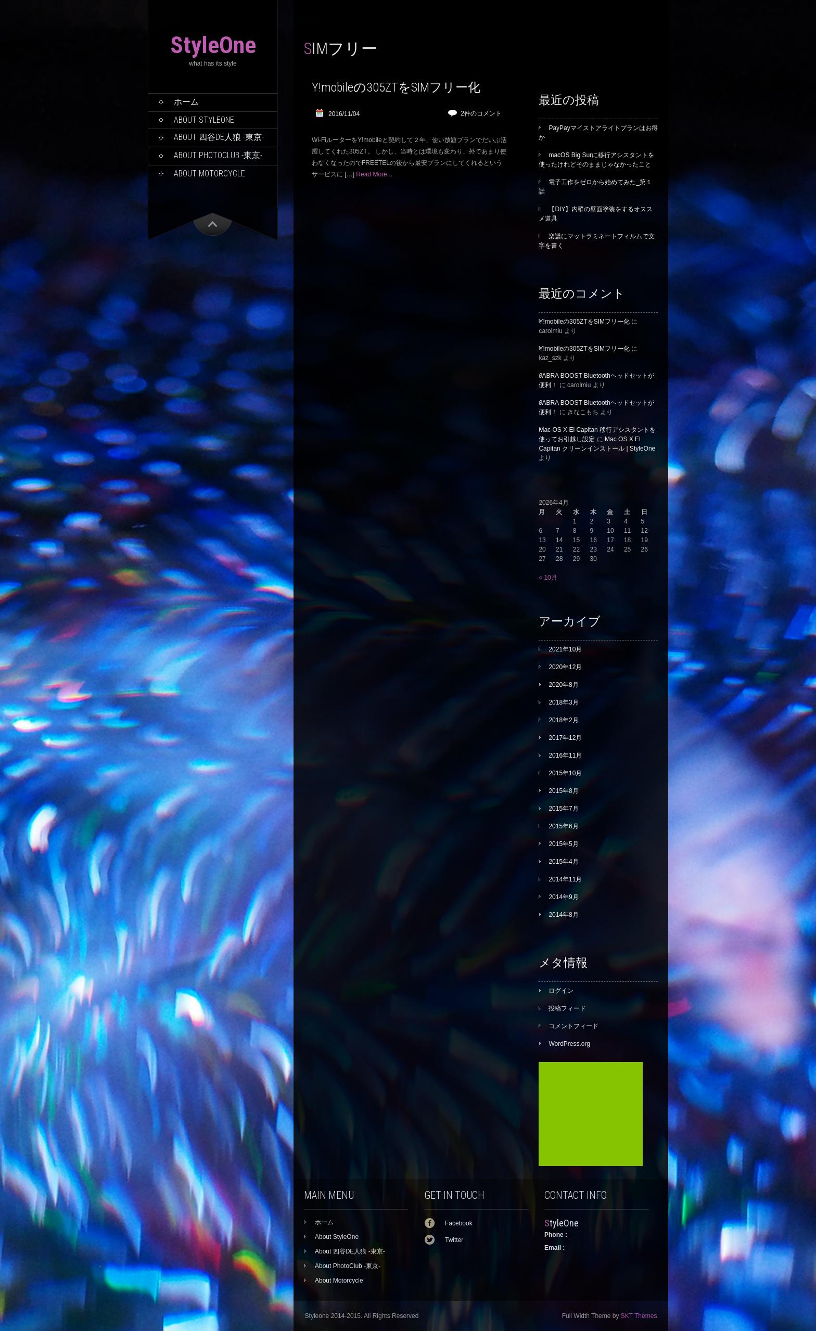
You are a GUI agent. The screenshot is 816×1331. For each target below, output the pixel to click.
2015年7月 (563, 808)
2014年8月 (563, 914)
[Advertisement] (591, 1114)
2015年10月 (565, 773)
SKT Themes (639, 1316)
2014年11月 (565, 879)
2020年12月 (565, 667)
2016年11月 (565, 755)
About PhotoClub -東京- (218, 155)
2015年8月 (563, 791)
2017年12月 (565, 737)
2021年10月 (565, 649)
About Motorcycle (209, 173)
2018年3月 (563, 702)
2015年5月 (563, 844)
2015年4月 (563, 861)
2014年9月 (563, 897)
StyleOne (213, 45)
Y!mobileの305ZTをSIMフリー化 (396, 87)
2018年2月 (563, 720)
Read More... (374, 174)
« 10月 (548, 577)
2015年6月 (563, 826)
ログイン (561, 990)
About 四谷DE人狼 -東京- (219, 137)
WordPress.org (569, 1043)
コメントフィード (573, 1026)
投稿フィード (567, 1008)
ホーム (186, 102)
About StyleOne (204, 120)
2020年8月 (563, 684)
